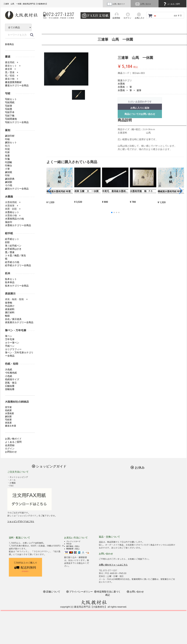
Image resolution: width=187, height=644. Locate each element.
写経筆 (8, 105)
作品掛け (9, 305)
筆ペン (8, 336)
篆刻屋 (8, 416)
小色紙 (8, 376)
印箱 (7, 139)
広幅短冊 (9, 386)
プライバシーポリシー (79, 591)
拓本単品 (9, 282)
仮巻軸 (8, 302)
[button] (181, 191)
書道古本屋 (10, 425)
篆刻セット (11, 142)
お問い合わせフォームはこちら (113, 564)
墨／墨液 (9, 252)
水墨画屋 (9, 413)
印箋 (7, 159)
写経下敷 (9, 115)
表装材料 (9, 309)
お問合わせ (11, 451)
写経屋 (8, 419)
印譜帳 (8, 162)
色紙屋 (8, 410)
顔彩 (7, 242)
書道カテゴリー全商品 (17, 85)
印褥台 (8, 165)
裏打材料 (9, 312)
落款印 (8, 222)
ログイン (9, 448)
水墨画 (121, 83)
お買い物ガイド (116, 4)
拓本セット (11, 279)
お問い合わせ (143, 4)
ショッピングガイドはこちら (20, 521)
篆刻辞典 (9, 178)
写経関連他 (11, 118)
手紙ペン (9, 346)
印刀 (7, 145)
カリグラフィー (13, 349)
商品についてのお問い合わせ (139, 114)
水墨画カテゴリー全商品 (18, 225)
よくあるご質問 (171, 4)
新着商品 (9, 44)
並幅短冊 (9, 389)
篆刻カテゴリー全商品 (17, 188)
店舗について (51, 591)
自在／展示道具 (13, 319)
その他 (8, 185)
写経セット (11, 99)
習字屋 (8, 407)
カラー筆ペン (12, 342)
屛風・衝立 (11, 382)
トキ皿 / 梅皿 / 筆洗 (15, 255)
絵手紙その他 (12, 262)
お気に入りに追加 (139, 107)
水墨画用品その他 (14, 218)
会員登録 (9, 445)
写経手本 (9, 112)
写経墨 (8, 109)
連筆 (139, 90)
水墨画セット (12, 212)
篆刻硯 (8, 172)
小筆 (7, 168)
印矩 (7, 175)
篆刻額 (8, 182)
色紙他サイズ (12, 379)
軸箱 (7, 315)
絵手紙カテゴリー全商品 (18, 265)
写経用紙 (9, 102)
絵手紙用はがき (13, 248)
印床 (7, 152)
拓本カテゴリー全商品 (17, 285)
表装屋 (8, 422)
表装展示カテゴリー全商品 (19, 322)
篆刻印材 (9, 135)
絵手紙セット (12, 239)
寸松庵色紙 (11, 372)
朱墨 (7, 155)
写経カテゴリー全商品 (17, 122)
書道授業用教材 (13, 82)
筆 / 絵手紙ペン (13, 245)
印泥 (7, 149)
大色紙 (8, 369)
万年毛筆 (9, 339)
